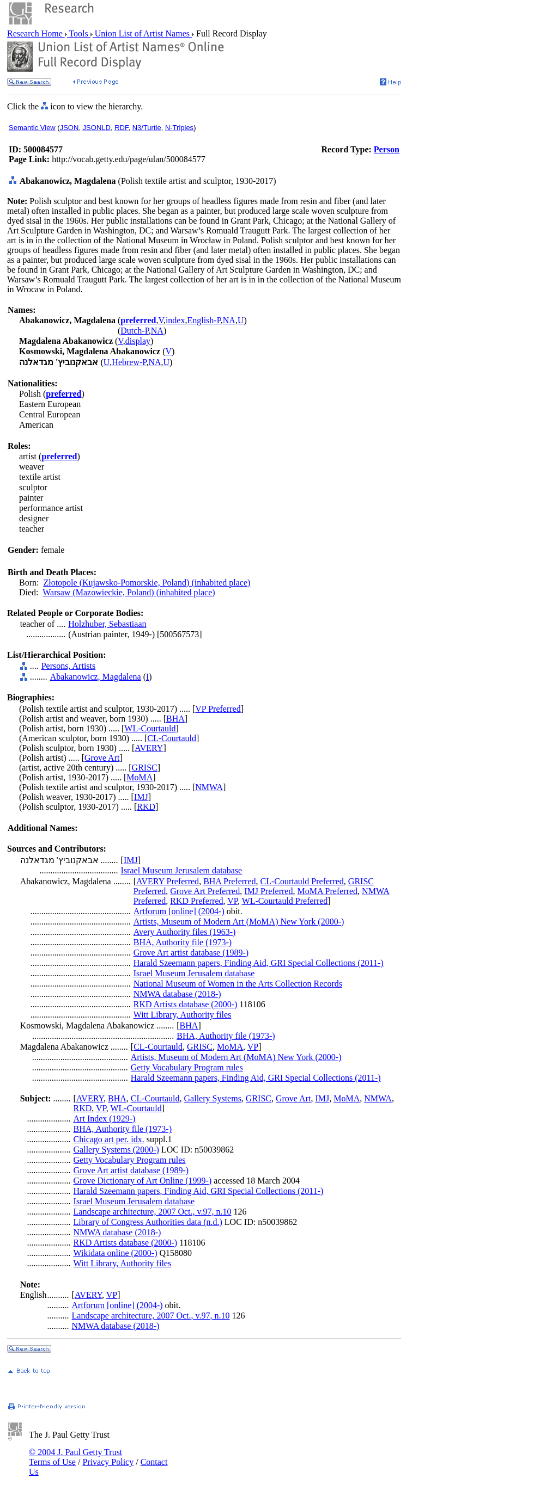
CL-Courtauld (171, 738)
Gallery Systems (212, 1098)
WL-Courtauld (149, 728)
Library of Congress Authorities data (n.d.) (148, 1222)
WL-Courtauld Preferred (285, 900)
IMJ (141, 797)
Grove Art (101, 757)
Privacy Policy (108, 1462)
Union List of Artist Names (142, 33)
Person (386, 149)
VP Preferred (217, 708)
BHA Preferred (229, 881)
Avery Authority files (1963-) (185, 932)
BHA (175, 718)
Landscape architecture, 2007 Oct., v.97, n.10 (153, 1211)
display (137, 341)
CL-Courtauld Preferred (302, 881)
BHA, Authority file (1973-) (183, 942)
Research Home (36, 33)
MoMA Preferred (327, 891)
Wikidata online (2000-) (115, 1253)
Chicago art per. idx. (109, 1139)
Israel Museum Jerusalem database (181, 870)
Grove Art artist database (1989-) (191, 952)
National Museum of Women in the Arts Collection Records (238, 983)
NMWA (209, 787)
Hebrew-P (129, 362)
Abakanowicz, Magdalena (95, 676)
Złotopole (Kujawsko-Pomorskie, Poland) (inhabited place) (146, 582)
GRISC (144, 767)
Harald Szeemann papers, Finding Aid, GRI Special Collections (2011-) (259, 963)
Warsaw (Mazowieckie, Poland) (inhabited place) (129, 592)
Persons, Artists (68, 665)
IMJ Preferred (268, 891)
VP (232, 900)
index (175, 320)
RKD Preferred (196, 900)
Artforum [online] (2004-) (179, 911)
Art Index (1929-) (105, 1118)
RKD (146, 806)
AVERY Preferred (167, 881)
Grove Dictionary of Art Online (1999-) (143, 1180)
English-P (203, 320)
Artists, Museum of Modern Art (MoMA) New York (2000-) (239, 921)
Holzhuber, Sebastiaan (107, 624)
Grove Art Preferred (205, 891)
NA (229, 320)
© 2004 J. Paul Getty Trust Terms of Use (75, 1457)
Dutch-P (134, 330)
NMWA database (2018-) (177, 994)
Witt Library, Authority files (183, 1014)
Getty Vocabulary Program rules (187, 1067)
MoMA (139, 777)
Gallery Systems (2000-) (116, 1149)
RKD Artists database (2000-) (186, 1004)
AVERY (149, 748)
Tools (78, 33)
